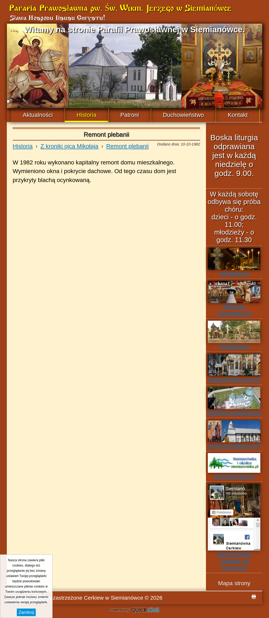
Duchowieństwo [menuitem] (183, 115)
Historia (23, 146)
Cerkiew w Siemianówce (113, 598)
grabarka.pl (234, 335)
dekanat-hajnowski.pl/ (234, 298)
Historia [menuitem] (87, 115)
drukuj (254, 597)
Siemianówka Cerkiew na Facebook (234, 527)
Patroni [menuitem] (129, 115)
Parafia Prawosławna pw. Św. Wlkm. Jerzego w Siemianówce (120, 8)
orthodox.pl (234, 262)
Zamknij (26, 612)
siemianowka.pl (234, 466)
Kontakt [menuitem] (238, 115)
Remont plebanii (127, 146)
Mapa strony (234, 583)
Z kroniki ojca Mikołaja (69, 146)
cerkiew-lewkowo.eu (234, 434)
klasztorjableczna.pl (234, 368)
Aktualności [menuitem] (38, 115)
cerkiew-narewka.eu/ (234, 401)
